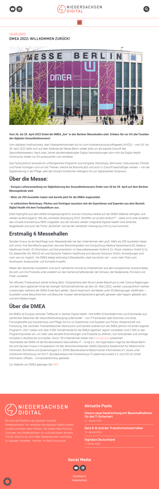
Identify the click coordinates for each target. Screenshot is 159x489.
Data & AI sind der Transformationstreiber (114, 428)
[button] (79, 22)
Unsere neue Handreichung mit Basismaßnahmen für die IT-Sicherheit (118, 414)
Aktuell (15, 374)
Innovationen (102, 338)
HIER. (56, 364)
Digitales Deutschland (100, 439)
